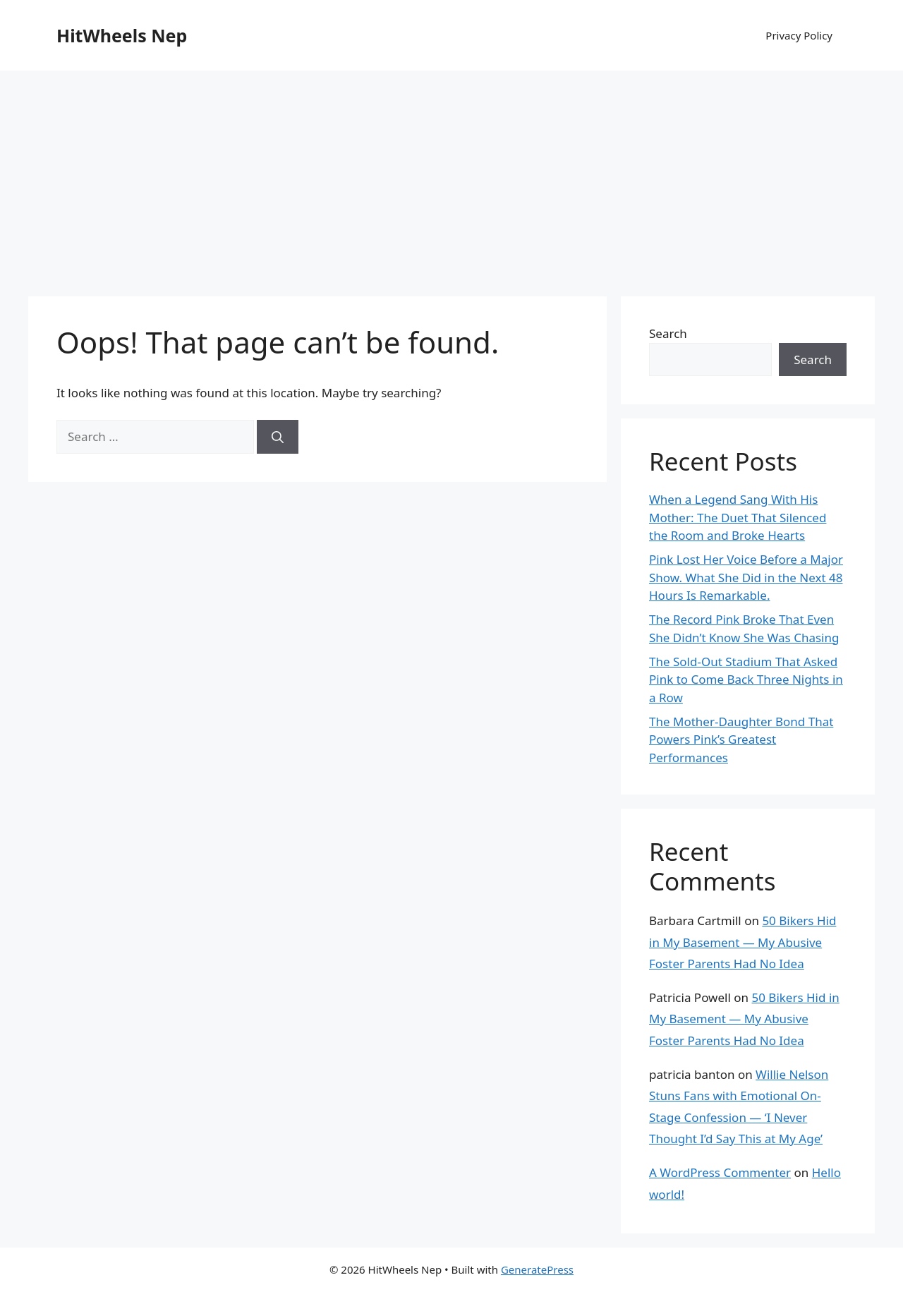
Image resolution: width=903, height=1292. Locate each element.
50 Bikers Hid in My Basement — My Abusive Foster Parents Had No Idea (742, 942)
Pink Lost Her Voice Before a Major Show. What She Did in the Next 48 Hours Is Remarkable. (746, 577)
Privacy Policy (798, 35)
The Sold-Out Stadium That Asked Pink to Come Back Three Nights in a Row (746, 679)
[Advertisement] (451, 176)
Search (668, 333)
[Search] (277, 437)
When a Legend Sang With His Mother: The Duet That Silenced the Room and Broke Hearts (737, 517)
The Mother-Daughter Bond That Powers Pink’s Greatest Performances (741, 739)
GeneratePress (537, 1269)
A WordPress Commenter (720, 1172)
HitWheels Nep (121, 35)
